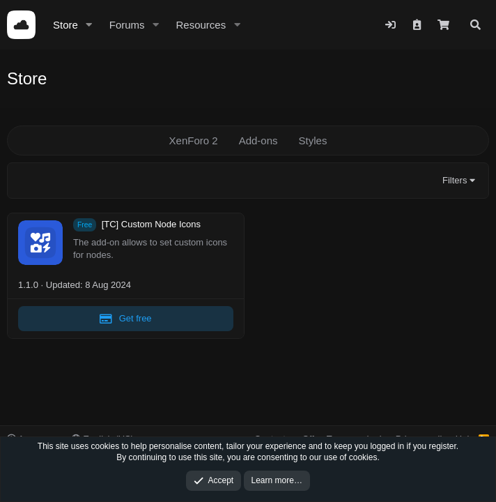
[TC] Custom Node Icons (151, 225)
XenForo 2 (193, 140)
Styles (313, 140)
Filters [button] (454, 180)
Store (65, 25)
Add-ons (258, 140)
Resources (201, 25)
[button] (89, 24)
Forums (127, 25)
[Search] (475, 24)
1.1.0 (28, 285)
